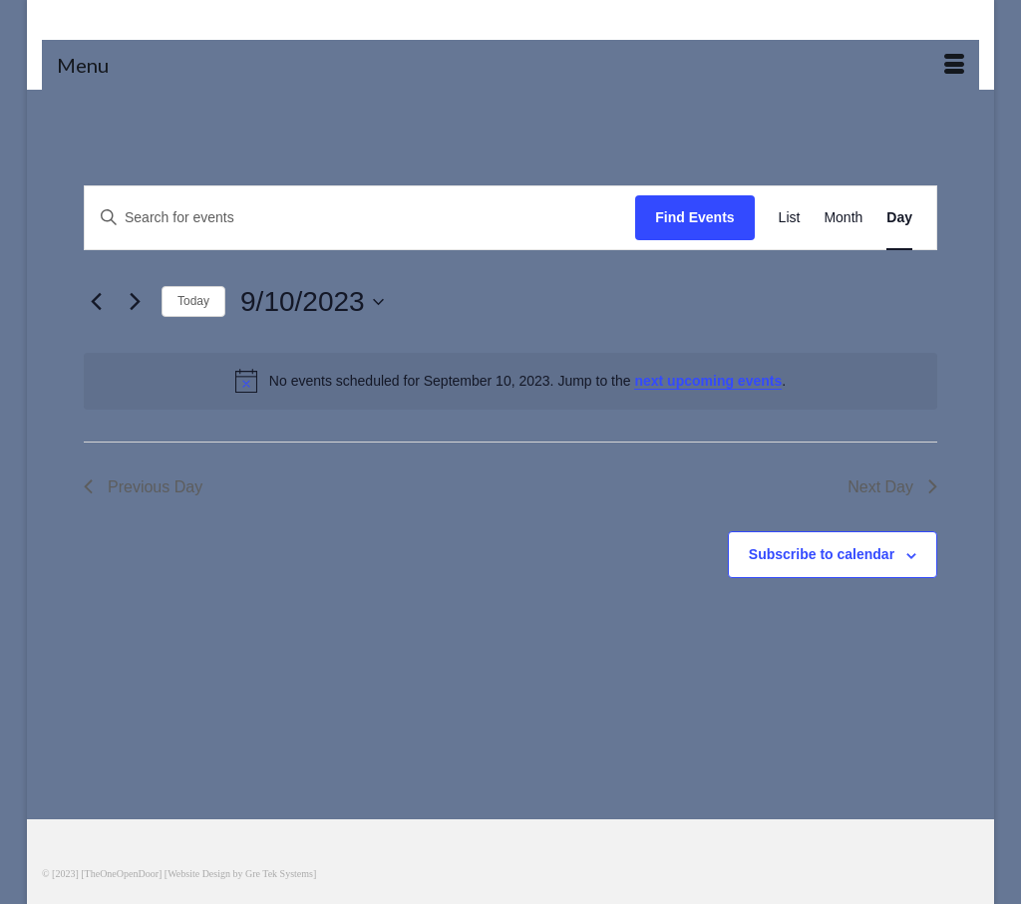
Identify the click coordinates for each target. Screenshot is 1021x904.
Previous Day (143, 486)
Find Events (694, 217)
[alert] (510, 381)
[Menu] (510, 65)
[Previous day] (96, 302)
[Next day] (135, 302)
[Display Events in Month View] (843, 217)
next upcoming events (708, 381)
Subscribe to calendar (821, 554)
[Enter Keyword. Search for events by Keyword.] (360, 217)
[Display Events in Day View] (899, 217)
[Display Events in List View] (790, 217)
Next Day (892, 486)
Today (193, 301)
